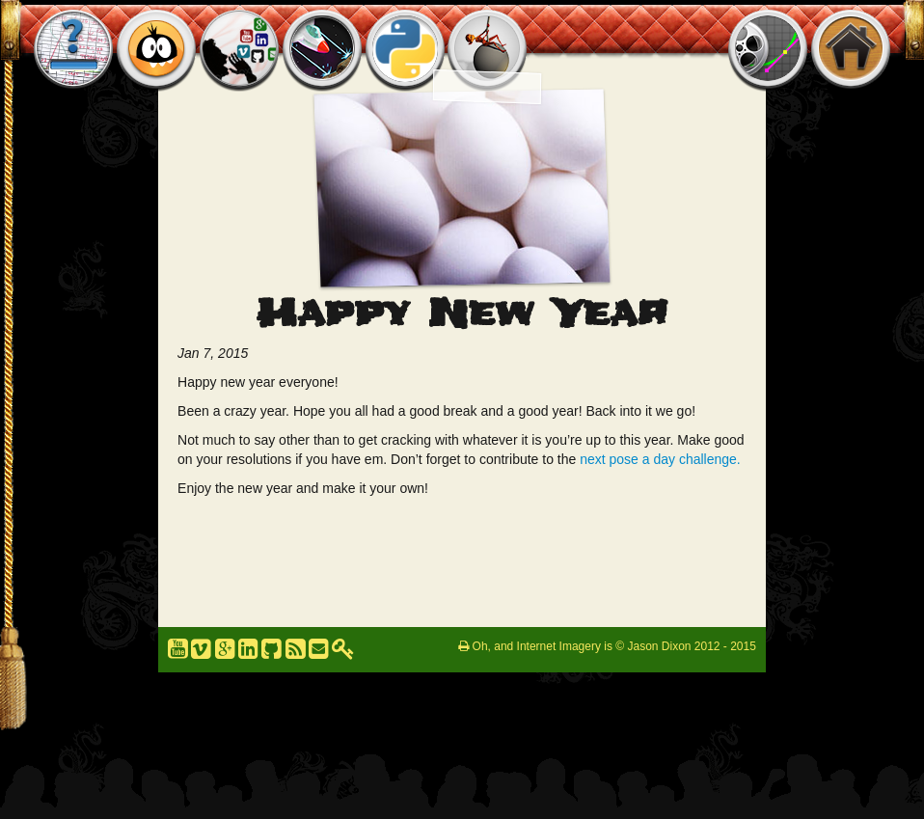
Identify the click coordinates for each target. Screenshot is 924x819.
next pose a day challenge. (660, 459)
